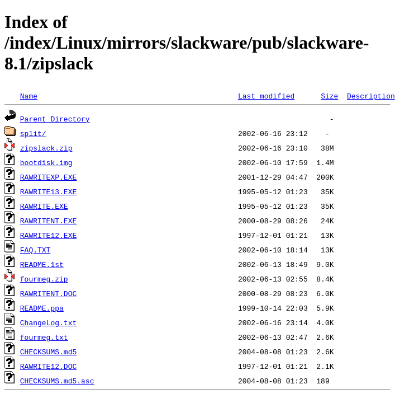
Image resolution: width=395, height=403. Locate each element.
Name (28, 96)
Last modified (266, 96)
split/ (33, 133)
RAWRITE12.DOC (48, 366)
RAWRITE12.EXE (48, 235)
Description (371, 96)
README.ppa (42, 308)
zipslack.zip (46, 148)
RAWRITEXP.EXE (48, 177)
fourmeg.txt (44, 337)
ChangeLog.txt (48, 322)
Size (329, 96)
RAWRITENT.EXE (48, 220)
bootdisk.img (46, 162)
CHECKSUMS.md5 (48, 351)
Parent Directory (55, 119)
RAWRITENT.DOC (48, 293)
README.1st (42, 264)
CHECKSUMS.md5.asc (57, 381)
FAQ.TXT (35, 250)
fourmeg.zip (44, 279)
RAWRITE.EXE (44, 206)
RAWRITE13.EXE (48, 191)
